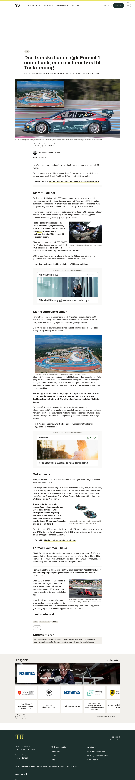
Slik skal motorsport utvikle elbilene (60, 540)
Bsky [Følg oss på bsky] (53, 760)
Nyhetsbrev (91, 747)
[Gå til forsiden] (17, 5)
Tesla (54, 621)
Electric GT (45, 621)
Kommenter (49, 146)
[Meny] (128, 5)
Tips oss (114, 737)
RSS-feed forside (58, 747)
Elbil (27, 51)
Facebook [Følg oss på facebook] (55, 751)
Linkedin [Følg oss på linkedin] (54, 756)
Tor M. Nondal (21, 758)
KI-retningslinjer (93, 760)
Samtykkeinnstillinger (96, 751)
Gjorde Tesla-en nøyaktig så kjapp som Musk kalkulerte (74, 181)
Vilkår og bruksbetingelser (98, 756)
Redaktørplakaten (69, 766)
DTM (39, 231)
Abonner (118, 5)
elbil (54, 614)
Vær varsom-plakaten (48, 766)
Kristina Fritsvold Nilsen (25, 749)
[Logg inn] (107, 5)
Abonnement (67, 774)
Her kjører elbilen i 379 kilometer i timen (70, 264)
